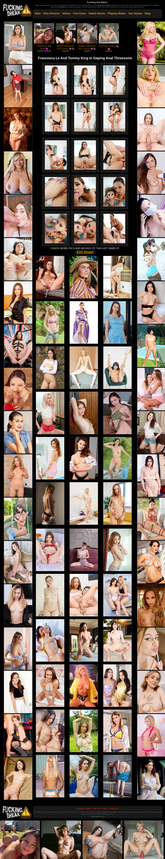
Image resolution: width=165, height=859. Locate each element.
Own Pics (97, 808)
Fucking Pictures (84, 808)
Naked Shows (97, 13)
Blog (147, 13)
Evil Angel (85, 252)
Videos (66, 13)
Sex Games (135, 13)
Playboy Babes (117, 13)
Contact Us (113, 808)
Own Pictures (51, 13)
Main (38, 13)
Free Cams (79, 13)
